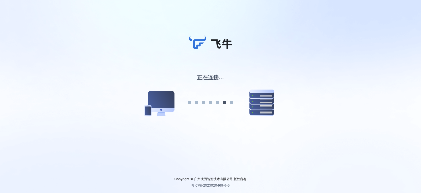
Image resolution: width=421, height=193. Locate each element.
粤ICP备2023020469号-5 (210, 185)
